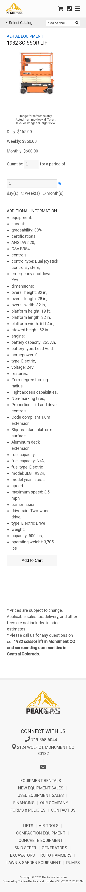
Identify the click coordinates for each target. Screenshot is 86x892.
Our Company (54, 802)
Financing (24, 802)
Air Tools (48, 825)
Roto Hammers (56, 855)
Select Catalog (20, 23)
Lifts (28, 825)
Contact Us (63, 810)
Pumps (73, 862)
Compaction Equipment (40, 833)
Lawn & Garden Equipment (33, 862)
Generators (54, 847)
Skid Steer (25, 847)
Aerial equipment (25, 36)
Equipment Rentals (40, 780)
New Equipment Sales (40, 787)
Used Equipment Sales (41, 795)
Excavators (22, 855)
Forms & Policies (28, 810)
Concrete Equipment (41, 840)
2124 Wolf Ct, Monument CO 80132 (43, 750)
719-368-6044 (41, 739)
